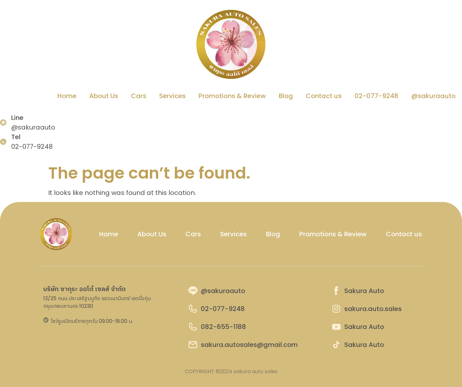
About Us (103, 95)
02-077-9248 (376, 95)
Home (66, 95)
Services (172, 95)
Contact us (324, 95)
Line (17, 117)
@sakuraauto (433, 95)
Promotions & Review (232, 95)
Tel (16, 136)
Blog (286, 95)
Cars (138, 95)
